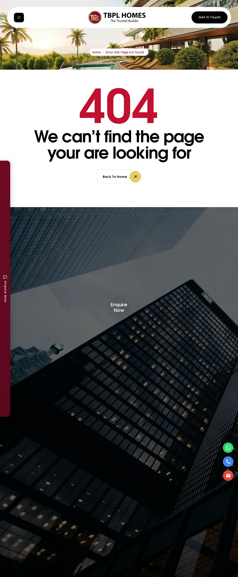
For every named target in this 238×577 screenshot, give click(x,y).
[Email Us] (228, 475)
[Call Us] (228, 461)
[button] (119, 307)
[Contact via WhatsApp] (228, 448)
